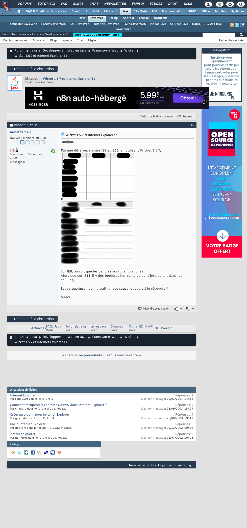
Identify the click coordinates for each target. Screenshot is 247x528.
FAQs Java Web (53, 329)
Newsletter (115, 4)
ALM (96, 11)
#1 (192, 125)
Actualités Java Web (23, 24)
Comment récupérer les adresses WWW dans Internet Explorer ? (58, 405)
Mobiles (220, 11)
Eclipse (144, 18)
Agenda (67, 40)
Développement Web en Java (64, 51)
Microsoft (110, 11)
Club (187, 4)
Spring (113, 18)
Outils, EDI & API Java (206, 24)
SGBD (192, 11)
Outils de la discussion (155, 116)
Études (155, 4)
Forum (19, 51)
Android (128, 18)
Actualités (38, 328)
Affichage (183, 116)
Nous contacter (139, 465)
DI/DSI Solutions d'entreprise (46, 11)
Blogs (78, 4)
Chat (93, 4)
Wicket (129, 51)
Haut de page (184, 465)
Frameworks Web (105, 51)
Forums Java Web (53, 24)
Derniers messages (15, 40)
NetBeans (160, 18)
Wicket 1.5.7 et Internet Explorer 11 (69, 79)
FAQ (63, 4)
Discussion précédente (83, 355)
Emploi (137, 4)
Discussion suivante (121, 355)
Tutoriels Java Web (106, 24)
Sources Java (179, 24)
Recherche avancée (231, 40)
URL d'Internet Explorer (27, 424)
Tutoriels (46, 4)
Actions (37, 40)
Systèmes (237, 11)
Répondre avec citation (154, 308)
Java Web (97, 18)
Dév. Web (140, 11)
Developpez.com (162, 465)
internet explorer (22, 434)
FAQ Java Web (79, 24)
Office (206, 11)
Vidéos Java (158, 24)
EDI (154, 11)
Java (125, 11)
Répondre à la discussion (32, 69)
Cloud (75, 11)
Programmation (172, 11)
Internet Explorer (23, 396)
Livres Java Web (135, 24)
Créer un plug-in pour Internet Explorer (39, 415)
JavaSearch (123, 29)
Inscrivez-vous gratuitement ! (97, 34)
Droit (172, 4)
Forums (24, 4)
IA (86, 11)
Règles (92, 40)
